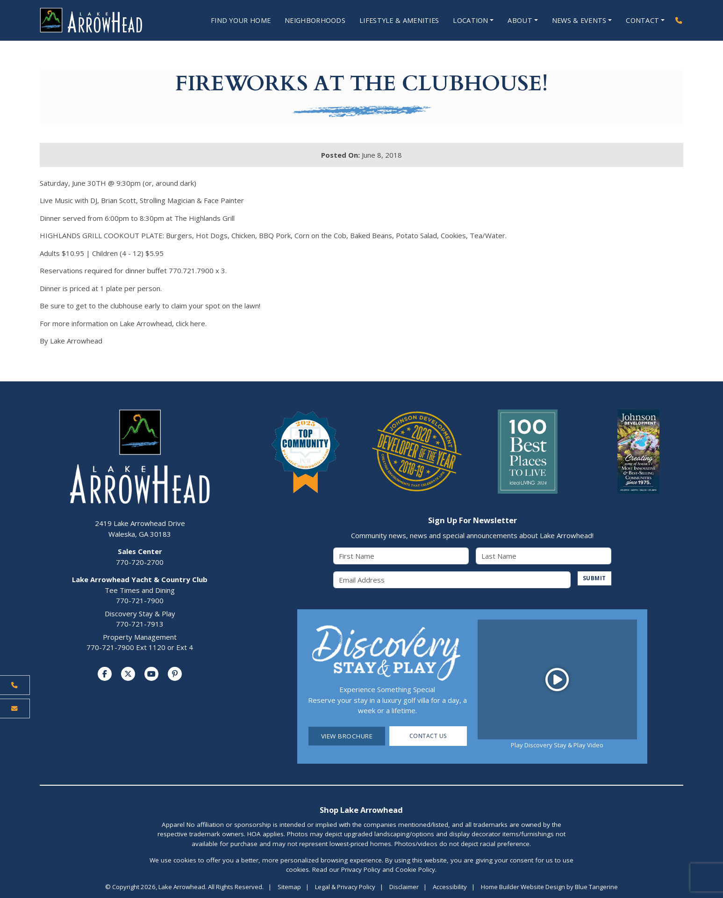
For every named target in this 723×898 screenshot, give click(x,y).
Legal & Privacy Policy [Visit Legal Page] (345, 887)
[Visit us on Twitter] (128, 674)
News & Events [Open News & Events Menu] (577, 20)
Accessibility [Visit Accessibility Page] (450, 887)
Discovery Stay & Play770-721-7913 (140, 619)
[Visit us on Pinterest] (175, 674)
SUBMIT (593, 579)
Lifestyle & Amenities (392, 20)
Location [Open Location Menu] (466, 20)
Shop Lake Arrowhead (361, 810)
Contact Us (428, 736)
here (197, 324)
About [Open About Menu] (517, 20)
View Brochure (347, 736)
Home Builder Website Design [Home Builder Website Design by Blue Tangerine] (523, 887)
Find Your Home (226, 20)
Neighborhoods (304, 20)
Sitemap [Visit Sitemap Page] (289, 887)
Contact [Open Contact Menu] (642, 20)
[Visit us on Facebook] (105, 674)
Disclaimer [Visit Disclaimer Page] (404, 887)
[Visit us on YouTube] (151, 674)
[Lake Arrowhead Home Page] (101, 21)
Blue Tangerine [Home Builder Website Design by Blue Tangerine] (596, 887)
